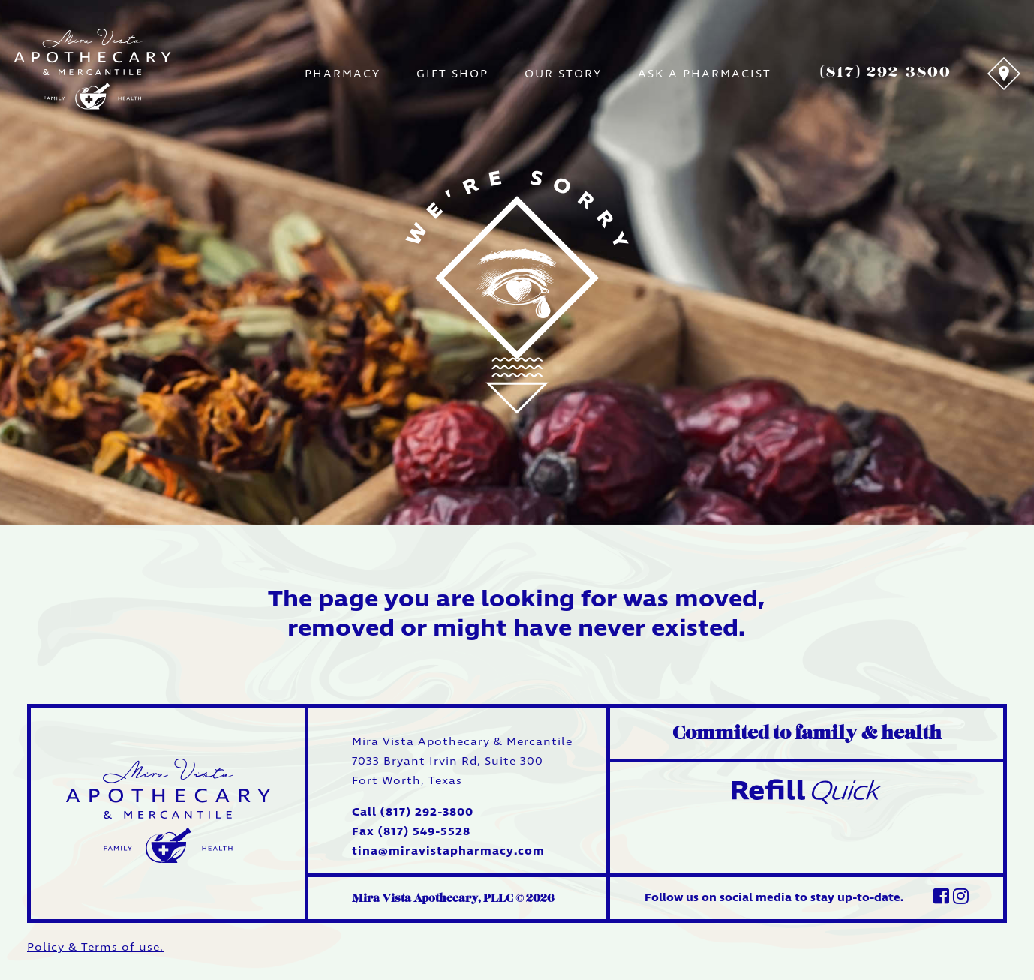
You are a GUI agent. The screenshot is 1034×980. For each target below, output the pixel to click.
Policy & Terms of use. (95, 947)
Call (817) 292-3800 (412, 812)
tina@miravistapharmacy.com (448, 851)
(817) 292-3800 (885, 72)
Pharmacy (342, 74)
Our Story (563, 74)
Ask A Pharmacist (704, 74)
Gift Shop (452, 74)
